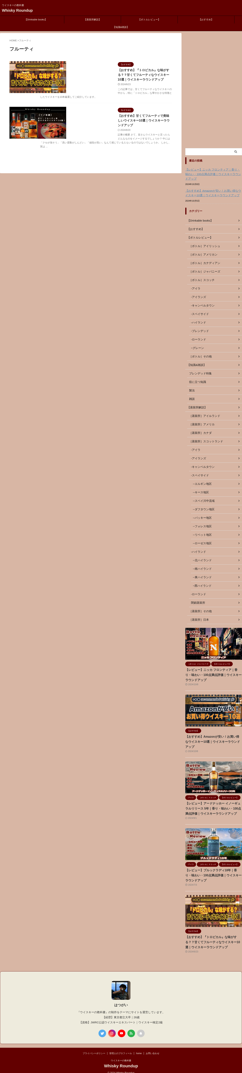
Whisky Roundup (17, 10)
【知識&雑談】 (121, 27)
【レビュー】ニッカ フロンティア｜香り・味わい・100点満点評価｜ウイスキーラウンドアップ (213, 174)
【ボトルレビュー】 (149, 19)
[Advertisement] (213, 89)
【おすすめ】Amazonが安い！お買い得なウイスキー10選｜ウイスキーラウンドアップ (212, 193)
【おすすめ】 (206, 19)
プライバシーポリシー (94, 1048)
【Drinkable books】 (36, 19)
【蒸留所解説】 (92, 19)
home (139, 1048)
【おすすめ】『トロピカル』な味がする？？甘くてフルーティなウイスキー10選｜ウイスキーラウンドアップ (213, 937)
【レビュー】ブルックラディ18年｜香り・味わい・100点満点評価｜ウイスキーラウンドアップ (213, 870)
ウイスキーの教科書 (121, 1055)
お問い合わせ (152, 1048)
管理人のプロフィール (120, 1048)
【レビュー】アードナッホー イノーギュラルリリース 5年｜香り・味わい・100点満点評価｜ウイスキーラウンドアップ (213, 803)
